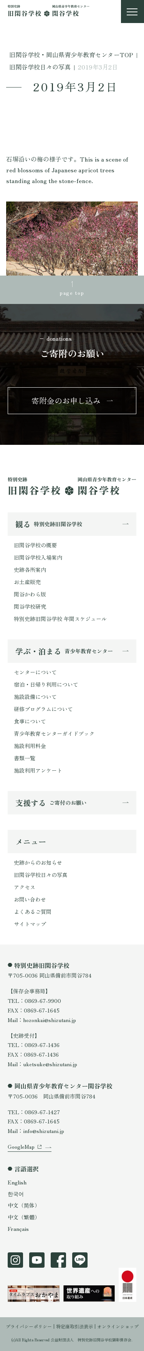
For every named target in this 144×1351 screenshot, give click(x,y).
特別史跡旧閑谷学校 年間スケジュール (60, 619)
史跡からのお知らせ (38, 862)
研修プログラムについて (43, 709)
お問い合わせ (30, 899)
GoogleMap (21, 1146)
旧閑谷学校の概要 (35, 545)
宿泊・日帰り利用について (46, 684)
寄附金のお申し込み (66, 400)
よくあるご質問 (32, 911)
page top (72, 292)
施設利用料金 (30, 746)
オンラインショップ (118, 1326)
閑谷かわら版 (30, 594)
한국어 (16, 1193)
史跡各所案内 (30, 569)
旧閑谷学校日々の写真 (41, 875)
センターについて (35, 672)
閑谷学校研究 (30, 606)
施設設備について (35, 696)
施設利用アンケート (38, 770)
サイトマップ (30, 924)
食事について (30, 721)
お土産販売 (27, 582)
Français (18, 1228)
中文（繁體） (24, 1217)
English (17, 1182)
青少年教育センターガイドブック (54, 733)
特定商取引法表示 (74, 1326)
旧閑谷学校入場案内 (38, 557)
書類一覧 (24, 758)
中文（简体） (24, 1205)
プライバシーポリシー (29, 1326)
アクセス (24, 887)
